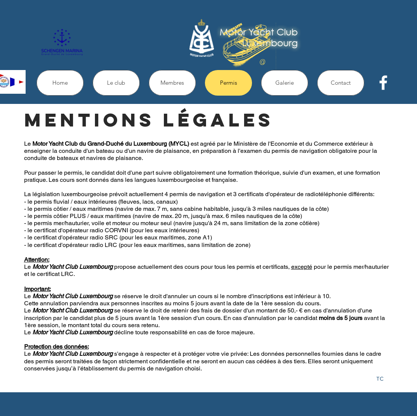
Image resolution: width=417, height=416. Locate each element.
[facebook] (383, 82)
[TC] (380, 379)
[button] (116, 83)
